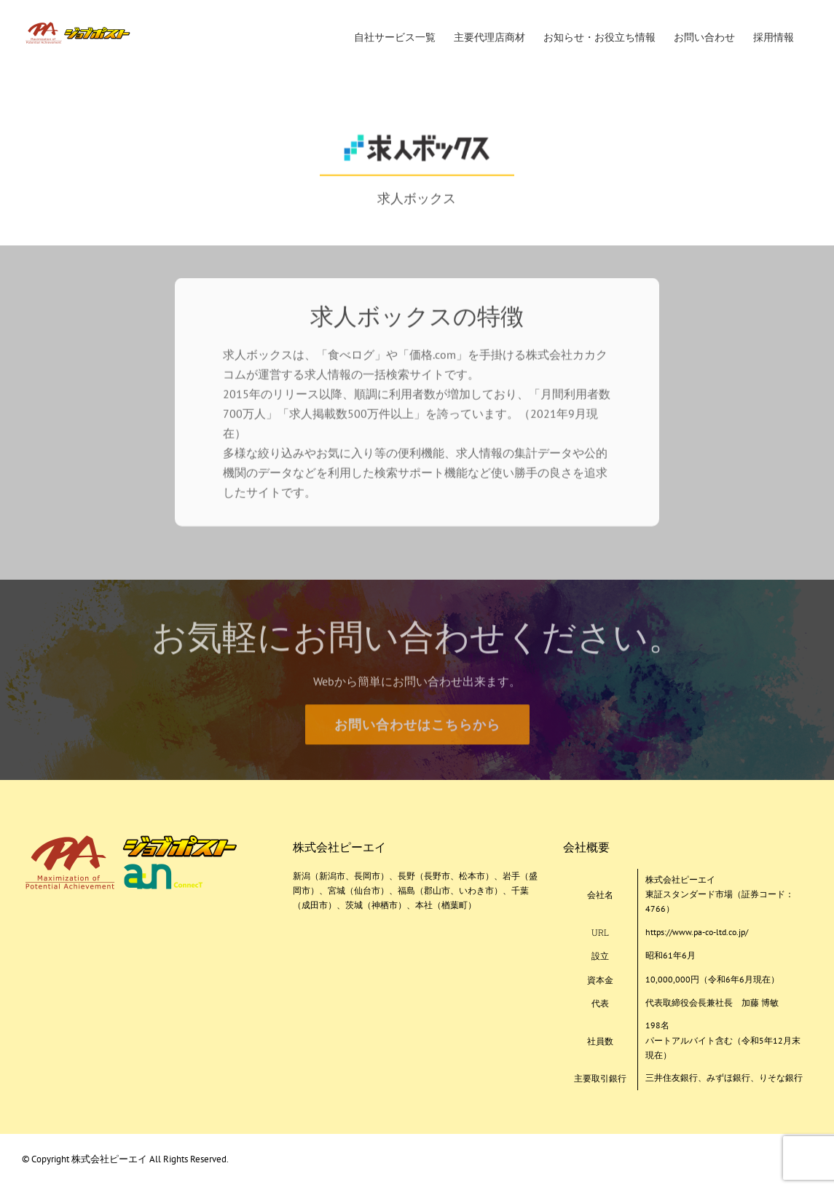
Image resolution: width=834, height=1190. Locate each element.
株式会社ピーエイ (110, 1159)
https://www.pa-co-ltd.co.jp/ (696, 931)
